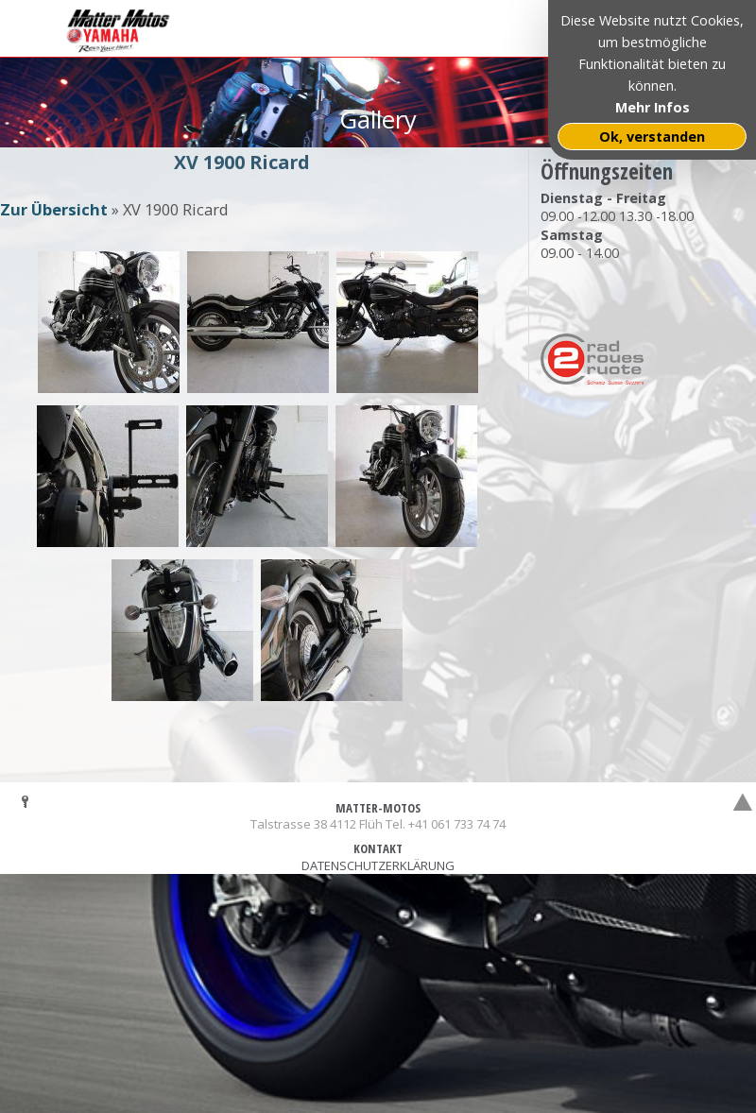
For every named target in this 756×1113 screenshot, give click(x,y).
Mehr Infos (652, 107)
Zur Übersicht (54, 209)
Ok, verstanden (652, 137)
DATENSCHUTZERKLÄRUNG (378, 865)
